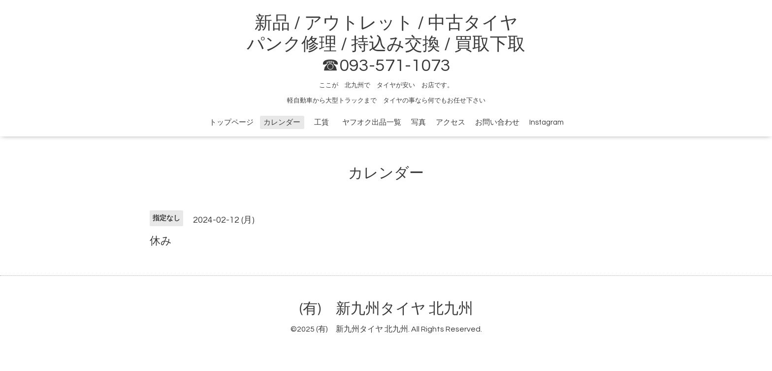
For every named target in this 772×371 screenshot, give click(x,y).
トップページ (231, 122)
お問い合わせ (497, 122)
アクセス (450, 122)
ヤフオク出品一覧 (371, 122)
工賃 (325, 122)
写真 (418, 122)
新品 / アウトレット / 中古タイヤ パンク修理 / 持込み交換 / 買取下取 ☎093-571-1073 (386, 44)
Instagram (546, 122)
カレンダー (281, 122)
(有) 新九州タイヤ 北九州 (386, 308)
